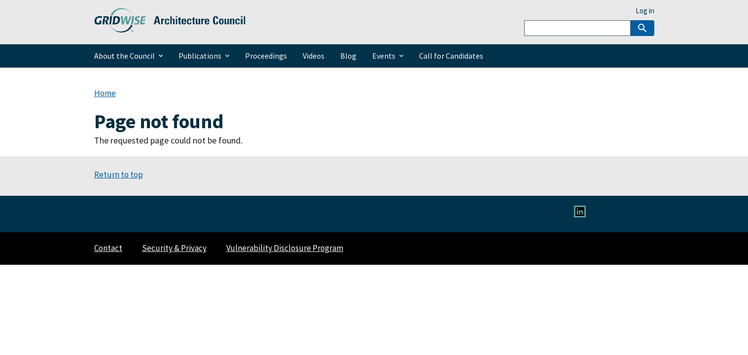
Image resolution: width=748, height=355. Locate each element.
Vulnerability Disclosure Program (284, 248)
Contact (108, 248)
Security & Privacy (174, 248)
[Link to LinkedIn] (580, 214)
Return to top (118, 174)
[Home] (170, 27)
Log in (645, 10)
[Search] (577, 28)
